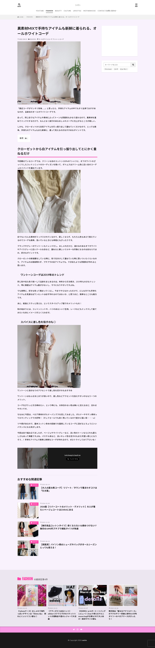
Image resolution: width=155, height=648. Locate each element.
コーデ (116, 69)
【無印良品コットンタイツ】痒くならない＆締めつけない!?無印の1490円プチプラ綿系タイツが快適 (68, 527)
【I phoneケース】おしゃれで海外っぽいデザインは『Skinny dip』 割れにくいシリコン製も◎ (31, 613)
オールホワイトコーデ (45, 39)
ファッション (108, 69)
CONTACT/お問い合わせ (107, 11)
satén (84, 640)
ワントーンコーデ (58, 39)
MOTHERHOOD (89, 11)
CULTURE (67, 11)
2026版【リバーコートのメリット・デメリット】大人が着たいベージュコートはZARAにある (67, 508)
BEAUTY (58, 11)
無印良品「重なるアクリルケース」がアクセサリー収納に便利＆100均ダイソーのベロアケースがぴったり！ (123, 615)
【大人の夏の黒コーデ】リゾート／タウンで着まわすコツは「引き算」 (68, 489)
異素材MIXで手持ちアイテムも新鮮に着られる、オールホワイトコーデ (57, 17)
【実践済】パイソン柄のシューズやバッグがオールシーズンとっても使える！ (68, 546)
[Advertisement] (119, 41)
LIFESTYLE (77, 11)
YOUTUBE (40, 11)
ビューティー (123, 69)
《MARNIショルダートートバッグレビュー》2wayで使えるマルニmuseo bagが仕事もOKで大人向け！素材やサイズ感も (92, 615)
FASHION (49, 11)
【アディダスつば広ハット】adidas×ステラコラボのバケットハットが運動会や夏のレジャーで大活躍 (62, 615)
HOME (21, 17)
